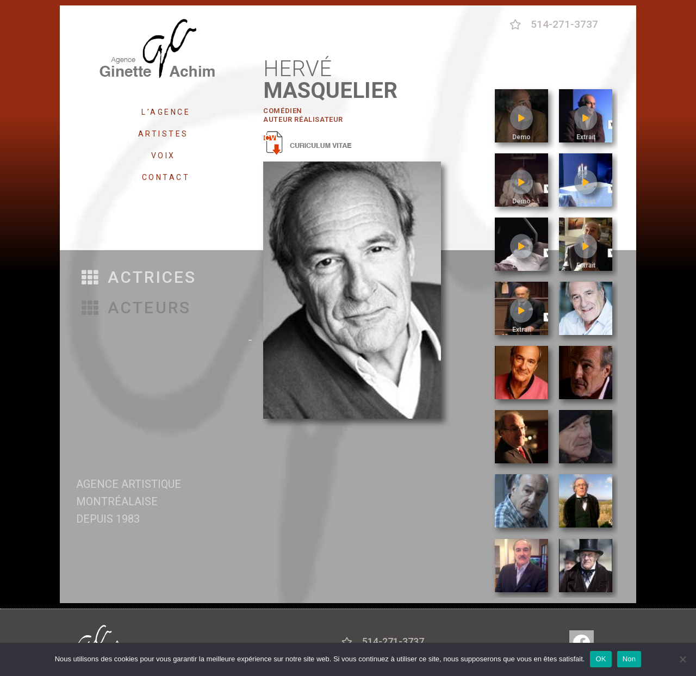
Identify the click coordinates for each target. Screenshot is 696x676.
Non (629, 659)
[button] (139, 277)
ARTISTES (166, 133)
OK (600, 659)
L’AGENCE (165, 112)
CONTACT (166, 177)
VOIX (166, 155)
